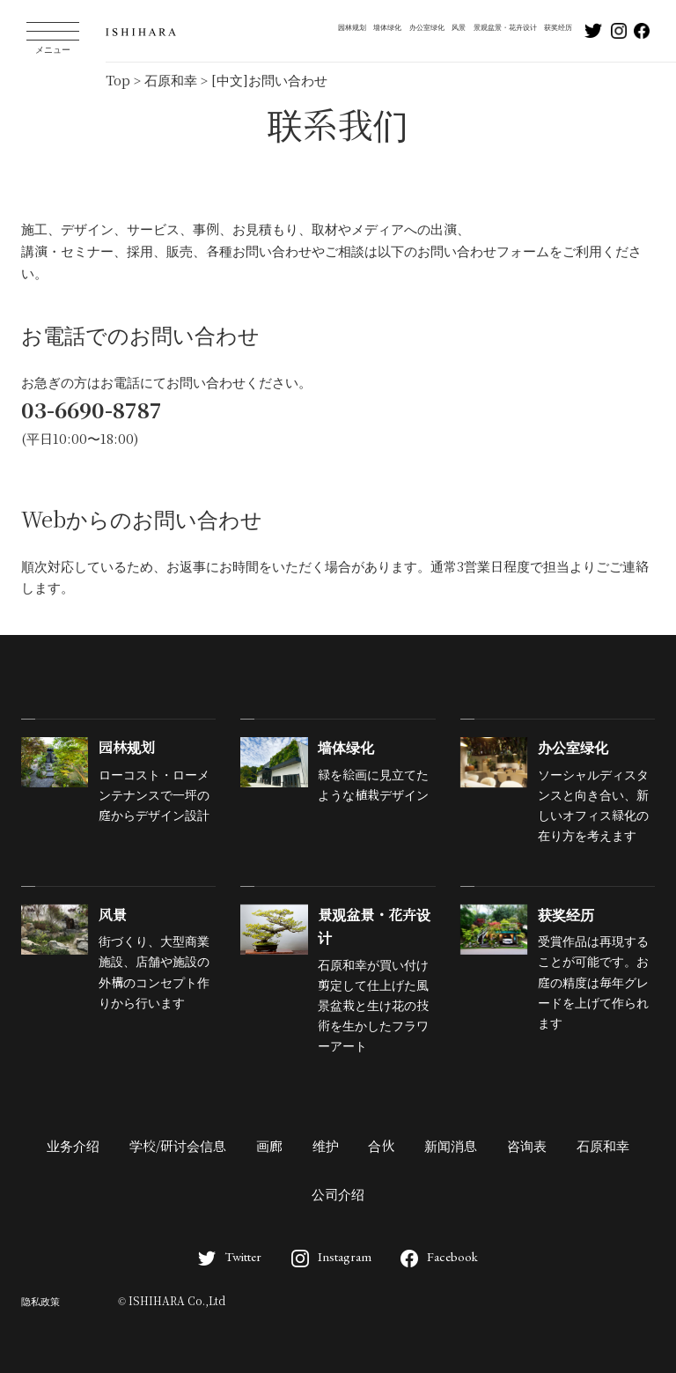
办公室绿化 (427, 27)
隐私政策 (40, 1301)
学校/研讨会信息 (177, 1147)
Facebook (439, 1256)
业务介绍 (73, 1147)
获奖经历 (558, 27)
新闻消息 (450, 1147)
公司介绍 (338, 1195)
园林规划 (352, 27)
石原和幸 (603, 1147)
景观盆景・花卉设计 (505, 27)
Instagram (331, 1256)
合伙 (381, 1147)
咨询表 (527, 1147)
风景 (459, 27)
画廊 (269, 1147)
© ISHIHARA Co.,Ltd (171, 1301)
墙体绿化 (387, 27)
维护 (325, 1147)
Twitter (229, 1256)
